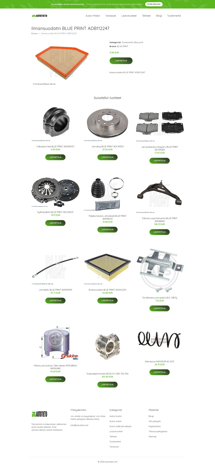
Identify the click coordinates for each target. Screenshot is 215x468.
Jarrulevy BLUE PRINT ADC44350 (107, 147)
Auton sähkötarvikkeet (120, 428)
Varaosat (110, 16)
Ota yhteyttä (155, 422)
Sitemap (152, 438)
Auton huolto (116, 417)
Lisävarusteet (129, 16)
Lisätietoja (121, 62)
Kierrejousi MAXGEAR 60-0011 (159, 362)
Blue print (138, 43)
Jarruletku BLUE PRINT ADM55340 (55, 291)
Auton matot (93, 16)
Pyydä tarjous (153, 4)
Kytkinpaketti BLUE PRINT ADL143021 (55, 213)
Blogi (159, 16)
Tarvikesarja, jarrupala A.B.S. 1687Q (159, 299)
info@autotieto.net (79, 426)
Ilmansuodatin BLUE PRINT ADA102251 (107, 291)
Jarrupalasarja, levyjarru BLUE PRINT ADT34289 (159, 150)
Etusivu (34, 34)
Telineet (146, 16)
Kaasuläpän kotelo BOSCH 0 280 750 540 (107, 375)
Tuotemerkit (174, 16)
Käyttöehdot (155, 428)
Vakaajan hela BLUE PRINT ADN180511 (55, 147)
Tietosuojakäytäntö (158, 433)
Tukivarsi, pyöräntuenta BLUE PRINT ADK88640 (159, 221)
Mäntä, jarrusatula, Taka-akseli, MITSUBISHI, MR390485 (55, 368)
